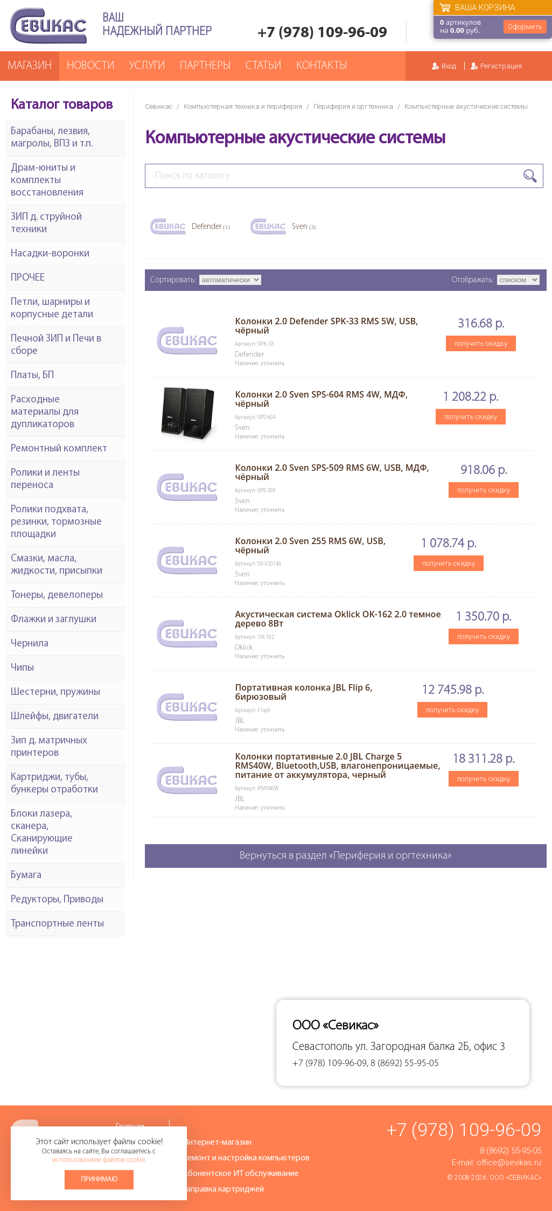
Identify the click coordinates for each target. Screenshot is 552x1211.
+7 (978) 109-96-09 (322, 33)
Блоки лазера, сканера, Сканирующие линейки (42, 833)
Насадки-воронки (50, 254)
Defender (211, 227)
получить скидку (481, 343)
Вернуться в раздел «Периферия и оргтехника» (346, 856)
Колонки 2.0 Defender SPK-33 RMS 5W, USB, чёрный (326, 325)
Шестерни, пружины (55, 692)
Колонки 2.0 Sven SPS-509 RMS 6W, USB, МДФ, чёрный (332, 472)
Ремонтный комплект (59, 449)
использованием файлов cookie (98, 1160)
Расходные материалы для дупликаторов (45, 412)
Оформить (525, 27)
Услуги (147, 66)
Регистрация (501, 66)
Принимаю (99, 1179)
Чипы (22, 668)
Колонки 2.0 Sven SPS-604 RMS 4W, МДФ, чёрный (321, 398)
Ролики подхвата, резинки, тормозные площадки (56, 522)
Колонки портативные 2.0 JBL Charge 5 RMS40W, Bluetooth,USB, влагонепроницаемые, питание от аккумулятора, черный (337, 765)
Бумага (26, 876)
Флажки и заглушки (53, 620)
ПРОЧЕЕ (28, 278)
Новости (90, 66)
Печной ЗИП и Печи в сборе (56, 345)
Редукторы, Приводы (57, 900)
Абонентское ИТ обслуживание (241, 1174)
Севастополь (322, 1047)
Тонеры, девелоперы (57, 595)
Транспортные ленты (57, 924)
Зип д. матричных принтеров (49, 747)
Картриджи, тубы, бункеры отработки (54, 783)
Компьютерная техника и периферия (243, 106)
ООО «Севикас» (515, 1177)
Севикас (158, 106)
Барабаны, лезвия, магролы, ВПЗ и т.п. (52, 138)
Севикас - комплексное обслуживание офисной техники (48, 25)
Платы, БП (32, 376)
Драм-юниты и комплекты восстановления (47, 180)
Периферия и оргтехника (353, 106)
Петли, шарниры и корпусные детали (52, 308)
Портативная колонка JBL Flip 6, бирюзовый (303, 691)
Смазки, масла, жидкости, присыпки (56, 565)
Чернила (29, 644)
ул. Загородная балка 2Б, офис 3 (430, 1047)
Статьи (263, 66)
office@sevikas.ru (509, 1162)
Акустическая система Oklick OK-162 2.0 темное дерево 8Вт (338, 618)
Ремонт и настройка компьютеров (246, 1158)
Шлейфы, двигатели (55, 717)
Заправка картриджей (223, 1189)
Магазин (30, 66)
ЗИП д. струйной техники (46, 223)
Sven (304, 227)
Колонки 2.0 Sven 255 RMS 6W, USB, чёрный (310, 545)
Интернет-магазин (217, 1142)
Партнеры (205, 66)
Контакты (321, 66)
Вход (449, 66)
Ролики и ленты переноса (45, 479)
